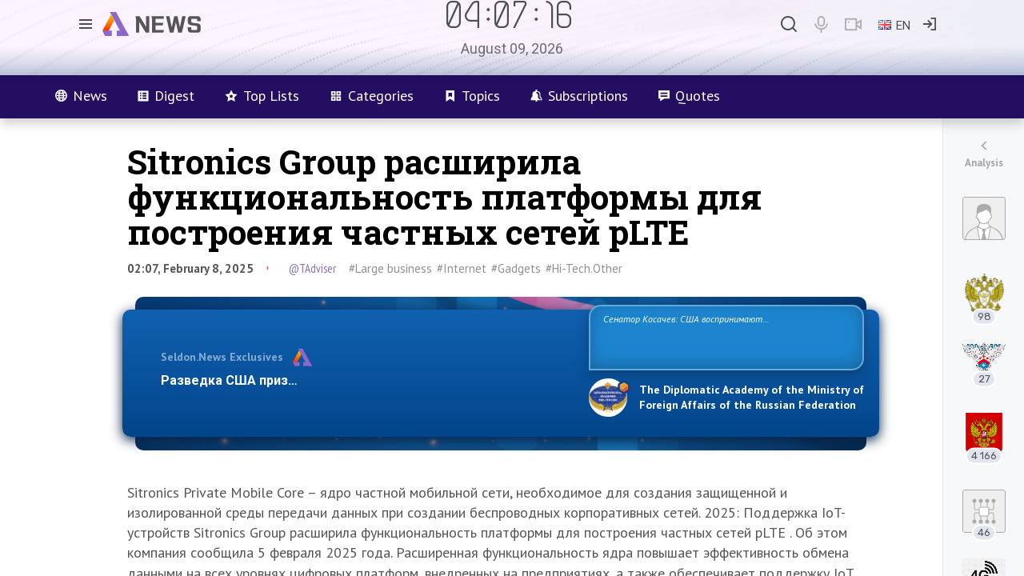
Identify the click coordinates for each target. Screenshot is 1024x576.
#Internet (461, 268)
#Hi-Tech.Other (584, 268)
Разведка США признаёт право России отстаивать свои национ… (366, 380)
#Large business (390, 268)
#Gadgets (516, 268)
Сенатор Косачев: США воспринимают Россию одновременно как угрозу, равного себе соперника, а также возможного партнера (724, 336)
